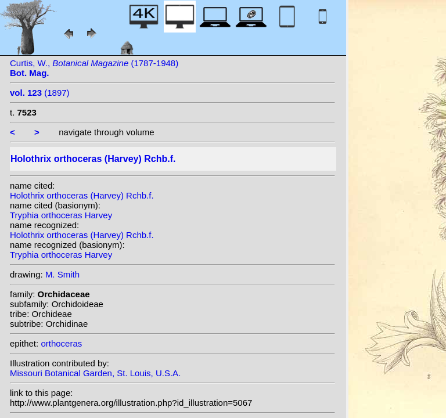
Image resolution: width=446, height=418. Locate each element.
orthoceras (61, 343)
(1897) (40, 93)
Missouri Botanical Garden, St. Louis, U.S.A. (95, 373)
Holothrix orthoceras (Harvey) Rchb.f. (82, 195)
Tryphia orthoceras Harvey (61, 215)
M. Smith (62, 274)
